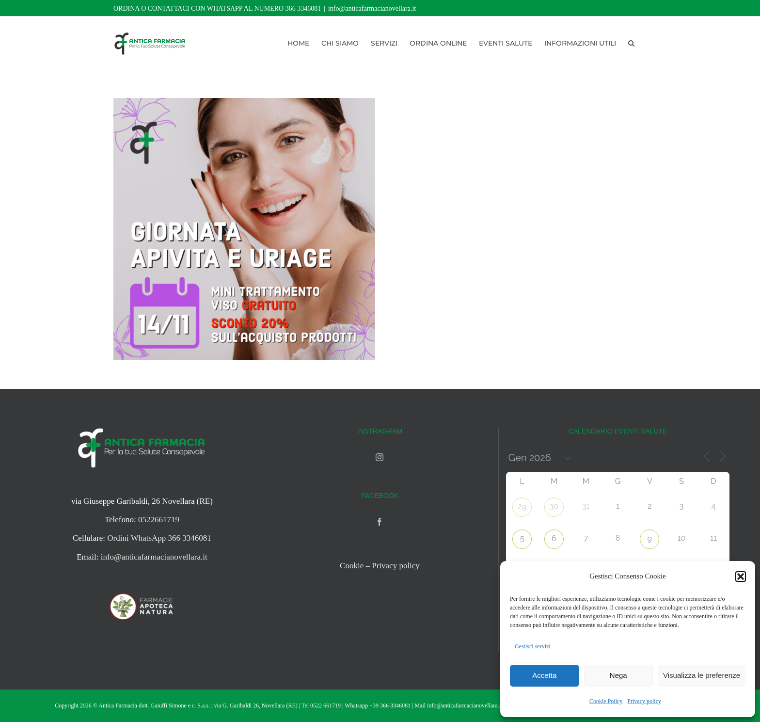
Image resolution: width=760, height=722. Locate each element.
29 (522, 506)
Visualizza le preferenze (701, 675)
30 (554, 506)
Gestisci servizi (533, 646)
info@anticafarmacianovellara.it (372, 8)
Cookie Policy (605, 701)
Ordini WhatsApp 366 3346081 (159, 538)
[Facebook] (379, 522)
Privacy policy (644, 701)
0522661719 (158, 519)
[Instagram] (379, 457)
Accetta (544, 675)
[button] (740, 576)
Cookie (352, 565)
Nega (618, 675)
